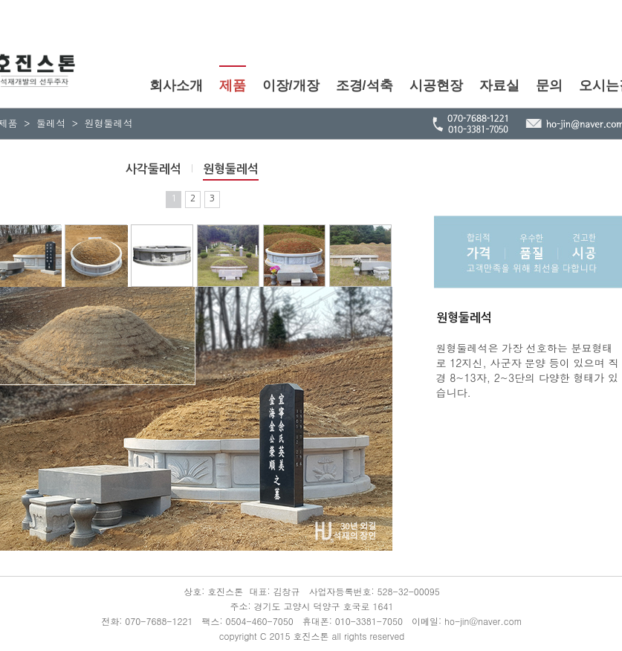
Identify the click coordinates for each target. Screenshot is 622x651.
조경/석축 (364, 85)
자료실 (499, 85)
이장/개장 (291, 85)
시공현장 (436, 85)
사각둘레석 (153, 169)
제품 (232, 85)
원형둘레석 (231, 169)
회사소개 (176, 85)
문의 (549, 85)
